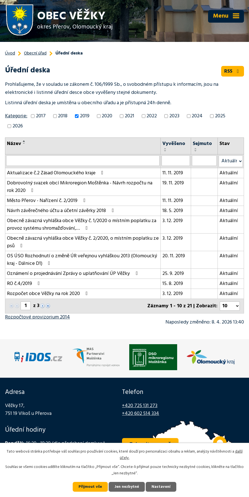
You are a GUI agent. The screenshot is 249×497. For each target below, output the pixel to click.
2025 (220, 116)
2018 (62, 116)
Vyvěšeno (173, 144)
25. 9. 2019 (173, 273)
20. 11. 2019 (173, 256)
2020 (107, 116)
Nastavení (161, 487)
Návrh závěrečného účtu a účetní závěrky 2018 (61, 211)
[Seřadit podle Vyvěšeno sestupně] (165, 151)
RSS (232, 71)
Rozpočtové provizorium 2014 (37, 317)
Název (14, 144)
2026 (18, 126)
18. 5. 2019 (172, 211)
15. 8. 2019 (172, 283)
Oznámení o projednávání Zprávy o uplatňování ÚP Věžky (73, 273)
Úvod (10, 53)
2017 (41, 116)
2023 (174, 116)
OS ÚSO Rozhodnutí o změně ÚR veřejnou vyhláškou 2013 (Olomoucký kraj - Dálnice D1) (82, 259)
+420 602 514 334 (140, 414)
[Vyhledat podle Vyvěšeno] (176, 160)
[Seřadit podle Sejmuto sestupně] (196, 151)
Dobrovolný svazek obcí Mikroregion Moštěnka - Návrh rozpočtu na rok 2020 (79, 186)
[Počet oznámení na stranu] (230, 306)
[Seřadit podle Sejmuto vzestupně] (196, 149)
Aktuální (228, 173)
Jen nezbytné (126, 487)
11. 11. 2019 (172, 173)
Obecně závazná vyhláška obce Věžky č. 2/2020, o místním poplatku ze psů (83, 242)
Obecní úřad (35, 53)
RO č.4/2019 (24, 283)
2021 (129, 116)
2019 (84, 116)
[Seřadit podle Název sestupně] (24, 143)
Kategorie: (16, 116)
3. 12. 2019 (172, 221)
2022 (152, 116)
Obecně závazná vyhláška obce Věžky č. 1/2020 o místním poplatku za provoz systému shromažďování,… (81, 224)
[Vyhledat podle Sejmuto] (204, 160)
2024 (197, 116)
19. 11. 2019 (173, 183)
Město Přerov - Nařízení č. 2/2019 (47, 200)
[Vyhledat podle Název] (83, 160)
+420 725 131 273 (139, 406)
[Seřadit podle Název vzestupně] (24, 141)
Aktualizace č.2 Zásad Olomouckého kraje (56, 173)
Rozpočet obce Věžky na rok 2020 (48, 294)
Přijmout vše (90, 487)
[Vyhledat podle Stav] (231, 161)
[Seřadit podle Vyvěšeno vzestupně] (165, 149)
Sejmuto (202, 144)
